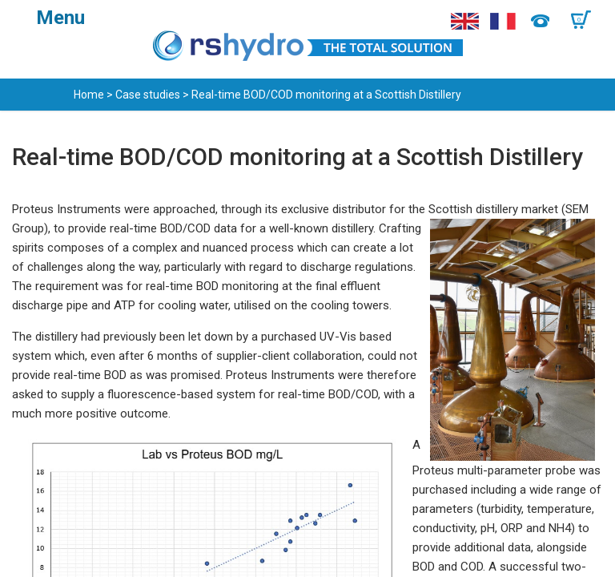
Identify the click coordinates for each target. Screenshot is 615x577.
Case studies (147, 94)
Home (89, 94)
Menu (60, 17)
